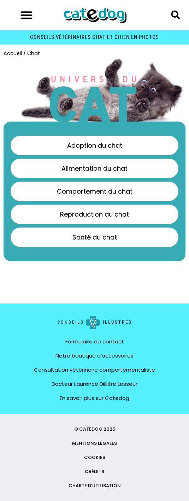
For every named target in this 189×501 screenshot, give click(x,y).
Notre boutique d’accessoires (94, 355)
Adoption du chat (94, 145)
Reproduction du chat (94, 214)
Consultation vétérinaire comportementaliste (94, 369)
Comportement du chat (94, 191)
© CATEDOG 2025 (94, 429)
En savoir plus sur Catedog (94, 398)
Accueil (13, 53)
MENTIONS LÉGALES (94, 443)
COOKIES (94, 457)
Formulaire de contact (94, 341)
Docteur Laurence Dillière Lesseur (94, 384)
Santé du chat (94, 237)
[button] (26, 15)
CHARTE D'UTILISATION (95, 485)
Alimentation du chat (94, 168)
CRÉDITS (94, 471)
